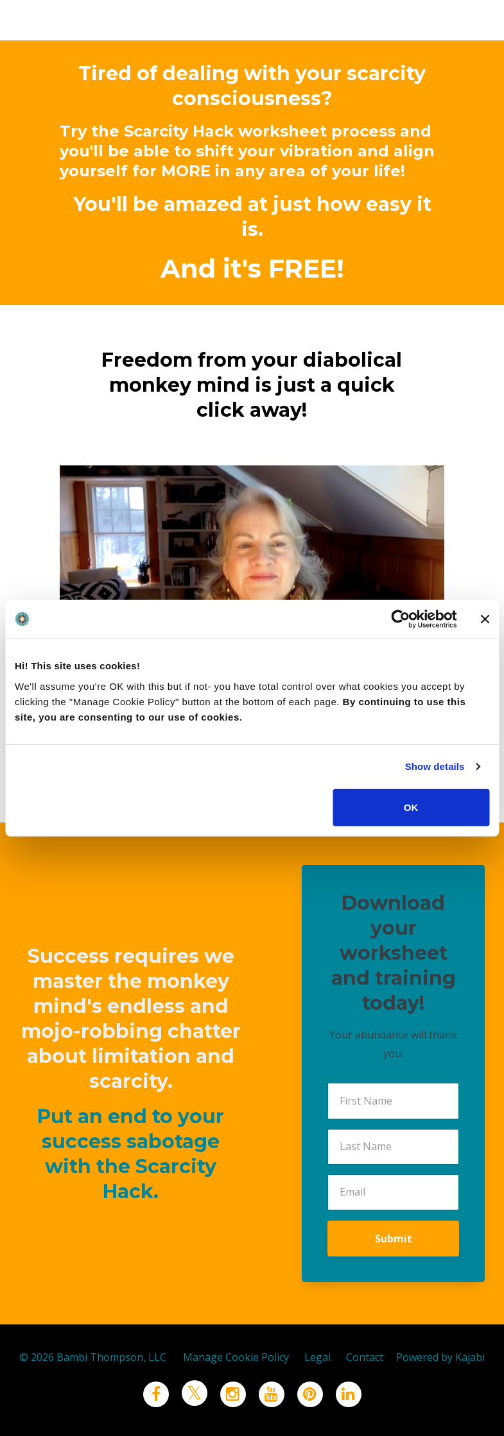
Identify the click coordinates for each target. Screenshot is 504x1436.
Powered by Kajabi (440, 1357)
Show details (435, 766)
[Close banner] (484, 619)
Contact (364, 1357)
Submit (393, 1238)
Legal (317, 1357)
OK (411, 806)
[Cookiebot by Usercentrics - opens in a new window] (400, 619)
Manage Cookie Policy (236, 1357)
